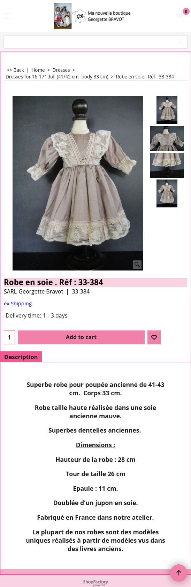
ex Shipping (18, 303)
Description (21, 357)
